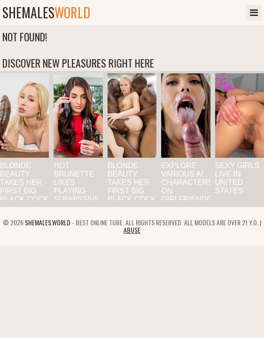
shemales (46, 13)
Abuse (132, 230)
